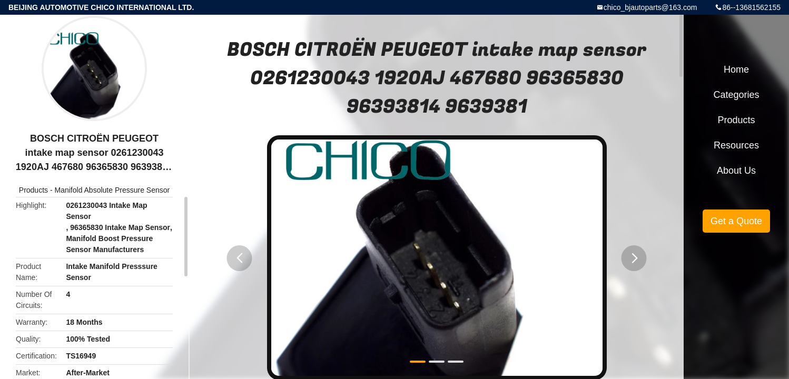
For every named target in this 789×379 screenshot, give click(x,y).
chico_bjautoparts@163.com (650, 7)
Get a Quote (736, 221)
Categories (736, 94)
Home (736, 69)
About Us (736, 170)
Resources (736, 145)
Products (33, 190)
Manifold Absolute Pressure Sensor (112, 190)
